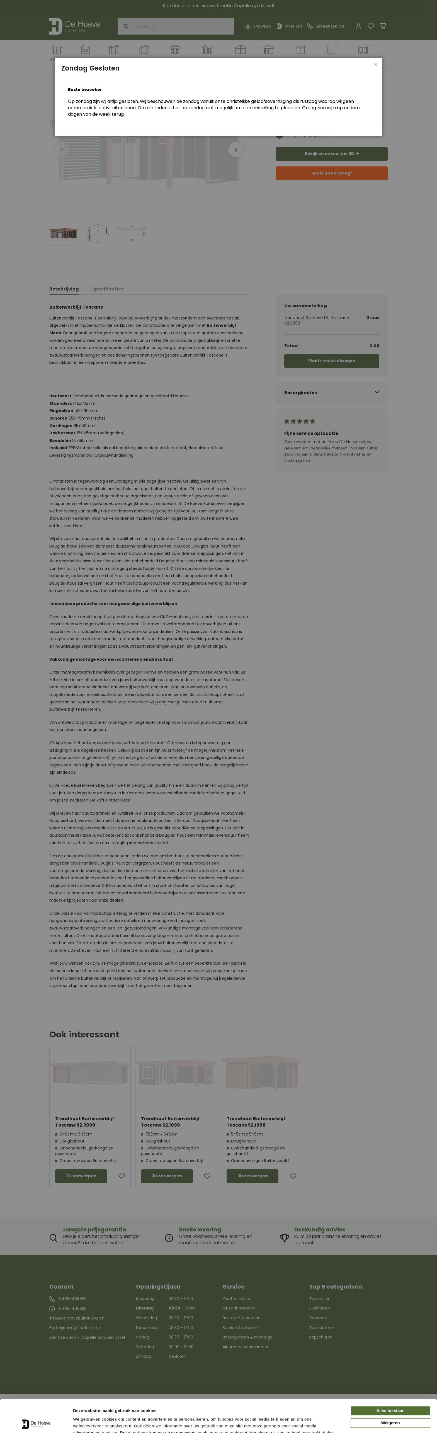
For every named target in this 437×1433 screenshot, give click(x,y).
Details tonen (86, 1422)
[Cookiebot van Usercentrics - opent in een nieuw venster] (36, 1422)
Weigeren (390, 1390)
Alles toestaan (390, 1378)
